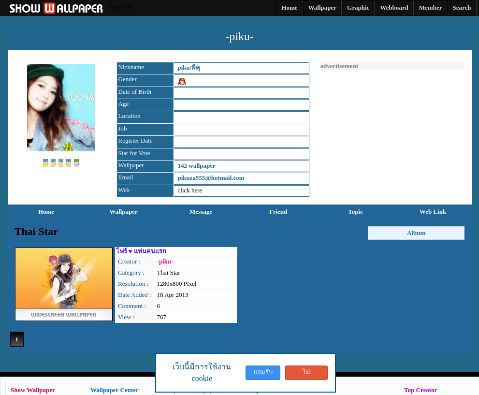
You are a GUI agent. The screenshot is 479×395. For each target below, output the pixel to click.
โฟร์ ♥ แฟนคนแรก (141, 251)
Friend (278, 211)
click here (190, 190)
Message (200, 211)
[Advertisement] (391, 130)
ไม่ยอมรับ (306, 374)
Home (46, 211)
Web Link (433, 211)
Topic (355, 211)
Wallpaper (123, 211)
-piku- (165, 261)
